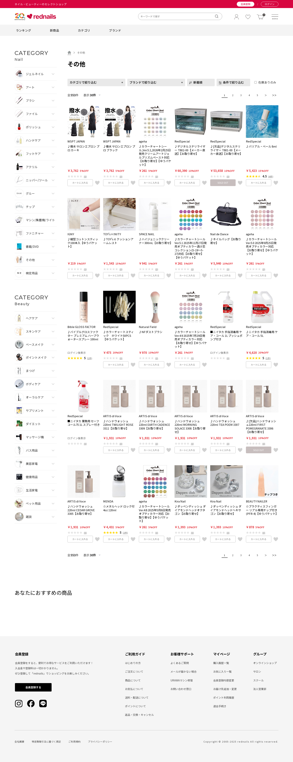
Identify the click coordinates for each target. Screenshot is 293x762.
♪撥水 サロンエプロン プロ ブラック (119, 148)
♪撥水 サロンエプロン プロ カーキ (83, 148)
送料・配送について (137, 697)
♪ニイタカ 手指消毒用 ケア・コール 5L (262, 333)
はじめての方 (133, 663)
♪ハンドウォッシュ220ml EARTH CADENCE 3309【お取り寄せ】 (154, 424)
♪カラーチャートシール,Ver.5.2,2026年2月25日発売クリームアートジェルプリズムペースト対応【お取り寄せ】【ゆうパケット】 (155, 155)
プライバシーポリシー (100, 741)
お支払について (134, 689)
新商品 (54, 30)
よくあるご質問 (179, 663)
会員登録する (33, 687)
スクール (258, 680)
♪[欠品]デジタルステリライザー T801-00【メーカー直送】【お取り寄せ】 (226, 150)
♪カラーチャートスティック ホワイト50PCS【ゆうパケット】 (118, 335)
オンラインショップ (265, 663)
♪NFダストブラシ (150, 332)
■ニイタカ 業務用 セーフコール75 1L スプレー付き (83, 423)
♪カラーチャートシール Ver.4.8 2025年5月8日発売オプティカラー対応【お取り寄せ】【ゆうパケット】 (155, 514)
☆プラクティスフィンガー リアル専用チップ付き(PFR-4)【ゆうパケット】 (262, 510)
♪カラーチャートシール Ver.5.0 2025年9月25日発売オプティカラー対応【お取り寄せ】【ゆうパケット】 (262, 246)
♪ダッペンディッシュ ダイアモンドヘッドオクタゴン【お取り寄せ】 (190, 510)
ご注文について (134, 671)
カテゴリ (84, 30)
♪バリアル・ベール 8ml (261, 146)
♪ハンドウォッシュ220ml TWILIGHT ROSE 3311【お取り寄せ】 (118, 424)
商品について (133, 680)
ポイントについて (135, 706)
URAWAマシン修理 (181, 680)
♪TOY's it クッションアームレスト (118, 241)
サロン (257, 671)
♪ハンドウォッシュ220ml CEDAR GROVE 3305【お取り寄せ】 (81, 510)
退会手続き (219, 706)
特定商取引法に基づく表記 (46, 741)
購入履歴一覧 (221, 663)
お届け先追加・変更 (225, 689)
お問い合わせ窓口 (180, 689)
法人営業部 (259, 689)
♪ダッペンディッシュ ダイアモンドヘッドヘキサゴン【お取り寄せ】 (225, 510)
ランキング (23, 30)
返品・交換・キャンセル (139, 715)
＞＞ (273, 95)
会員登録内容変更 (223, 680)
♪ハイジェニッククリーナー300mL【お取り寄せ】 (155, 241)
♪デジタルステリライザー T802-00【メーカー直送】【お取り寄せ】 (190, 150)
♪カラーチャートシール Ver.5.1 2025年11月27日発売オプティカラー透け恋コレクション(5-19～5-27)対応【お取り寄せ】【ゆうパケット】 (191, 248)
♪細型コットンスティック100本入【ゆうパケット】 (82, 242)
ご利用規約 (74, 741)
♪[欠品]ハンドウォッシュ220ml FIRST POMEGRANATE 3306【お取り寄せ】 (261, 426)
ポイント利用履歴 (223, 697)
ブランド (115, 30)
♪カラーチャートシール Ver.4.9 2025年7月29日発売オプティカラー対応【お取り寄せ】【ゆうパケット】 (191, 339)
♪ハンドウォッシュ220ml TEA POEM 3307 (224, 423)
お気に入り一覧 (222, 671)
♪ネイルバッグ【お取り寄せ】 (225, 241)
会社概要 (19, 741)
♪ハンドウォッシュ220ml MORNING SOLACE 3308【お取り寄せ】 (190, 426)
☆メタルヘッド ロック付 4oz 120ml (119, 508)
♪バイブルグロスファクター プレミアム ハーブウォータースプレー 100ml (83, 335)
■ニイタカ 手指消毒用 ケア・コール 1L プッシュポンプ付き (226, 335)
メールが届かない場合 (183, 671)
